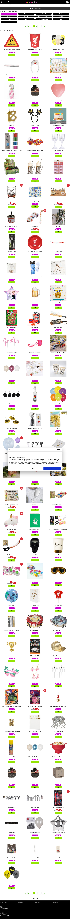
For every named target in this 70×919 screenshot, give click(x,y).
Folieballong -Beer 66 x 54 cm (35, 302)
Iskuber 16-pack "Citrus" (35, 579)
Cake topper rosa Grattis (12, 352)
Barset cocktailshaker (35, 807)
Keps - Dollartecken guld (58, 655)
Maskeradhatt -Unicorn (11, 529)
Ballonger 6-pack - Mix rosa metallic (11, 377)
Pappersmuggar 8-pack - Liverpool (35, 49)
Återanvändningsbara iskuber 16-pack (35, 150)
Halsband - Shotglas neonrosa (35, 352)
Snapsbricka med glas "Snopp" (12, 579)
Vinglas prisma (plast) (58, 150)
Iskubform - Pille (58, 175)
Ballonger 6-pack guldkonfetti (58, 302)
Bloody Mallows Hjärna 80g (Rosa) (35, 706)
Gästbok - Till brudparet (58, 453)
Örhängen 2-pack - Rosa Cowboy (35, 680)
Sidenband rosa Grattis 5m (11, 74)
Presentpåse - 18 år (35, 605)
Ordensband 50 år (11, 832)
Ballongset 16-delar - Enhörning (11, 100)
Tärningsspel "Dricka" (58, 781)
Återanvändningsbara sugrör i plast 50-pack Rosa (12, 150)
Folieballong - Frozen (11, 302)
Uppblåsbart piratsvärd (11, 554)
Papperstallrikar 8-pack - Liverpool (35, 251)
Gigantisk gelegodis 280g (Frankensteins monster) (11, 706)
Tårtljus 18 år (11, 125)
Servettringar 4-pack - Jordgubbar (58, 352)
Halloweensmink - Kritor (35, 655)
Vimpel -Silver (35, 453)
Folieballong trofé (11, 655)
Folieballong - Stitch (12, 605)
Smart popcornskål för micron (58, 756)
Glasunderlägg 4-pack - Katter (58, 630)
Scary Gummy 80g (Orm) (11, 327)
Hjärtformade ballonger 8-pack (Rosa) (58, 100)
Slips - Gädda (58, 226)
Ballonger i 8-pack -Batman (11, 883)
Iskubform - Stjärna (12, 781)
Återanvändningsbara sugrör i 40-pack (11, 630)
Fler (43, 26)
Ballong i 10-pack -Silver (35, 832)
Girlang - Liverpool (58, 251)
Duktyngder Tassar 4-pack (11, 403)
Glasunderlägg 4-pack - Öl (35, 630)
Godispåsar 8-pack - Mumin (34, 529)
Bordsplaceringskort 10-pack (35, 731)
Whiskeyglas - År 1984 (11, 201)
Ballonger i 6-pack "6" (58, 403)
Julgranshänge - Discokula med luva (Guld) (58, 706)
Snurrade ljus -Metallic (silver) (35, 857)
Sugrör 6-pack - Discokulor (58, 680)
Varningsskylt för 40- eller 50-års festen (12, 49)
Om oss (1, 903)
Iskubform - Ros (35, 100)
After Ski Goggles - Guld (58, 579)
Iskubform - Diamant (35, 781)
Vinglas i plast (35, 504)
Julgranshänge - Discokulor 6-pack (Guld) (11, 731)
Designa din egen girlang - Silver (11, 504)
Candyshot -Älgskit (35, 403)
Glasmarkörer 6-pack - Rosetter (34, 377)
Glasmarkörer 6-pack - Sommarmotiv (58, 74)
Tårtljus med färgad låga (12, 857)
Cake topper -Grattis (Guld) (58, 125)
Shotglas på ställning (58, 327)
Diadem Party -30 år (35, 125)
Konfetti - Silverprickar (58, 731)
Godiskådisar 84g (35, 327)
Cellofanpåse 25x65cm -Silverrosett (35, 428)
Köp (11, 54)
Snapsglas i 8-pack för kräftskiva (58, 857)
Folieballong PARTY (12, 807)
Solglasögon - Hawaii (11, 680)
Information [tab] (35, 453)
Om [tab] (53, 453)
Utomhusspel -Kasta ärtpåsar (58, 504)
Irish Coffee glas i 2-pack (35, 175)
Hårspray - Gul (12, 756)
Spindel (11, 175)
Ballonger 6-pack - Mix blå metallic (35, 756)
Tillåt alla (53, 468)
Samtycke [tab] (17, 453)
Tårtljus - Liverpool (58, 605)
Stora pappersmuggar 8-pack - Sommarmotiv (58, 377)
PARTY (5, 4)
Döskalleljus (34, 554)
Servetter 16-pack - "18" (58, 276)
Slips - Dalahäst (35, 226)
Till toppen (35, 898)
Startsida (1, 4)
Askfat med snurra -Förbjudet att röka (11, 226)
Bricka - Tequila (58, 201)
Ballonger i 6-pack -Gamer (58, 49)
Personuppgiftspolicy (4, 905)
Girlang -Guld (58, 428)
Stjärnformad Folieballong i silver (58, 832)
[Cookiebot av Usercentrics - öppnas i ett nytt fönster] (56, 450)
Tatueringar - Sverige (35, 201)
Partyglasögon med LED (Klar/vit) (35, 276)
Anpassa (35, 468)
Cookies (1, 906)
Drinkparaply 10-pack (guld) (11, 428)
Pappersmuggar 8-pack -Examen (58, 554)
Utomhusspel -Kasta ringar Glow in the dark (58, 529)
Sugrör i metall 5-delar (11, 251)
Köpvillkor (2, 907)
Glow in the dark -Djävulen (58, 807)
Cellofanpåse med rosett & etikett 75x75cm (12, 276)
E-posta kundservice (4, 908)
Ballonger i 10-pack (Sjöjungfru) (11, 453)
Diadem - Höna (35, 74)
